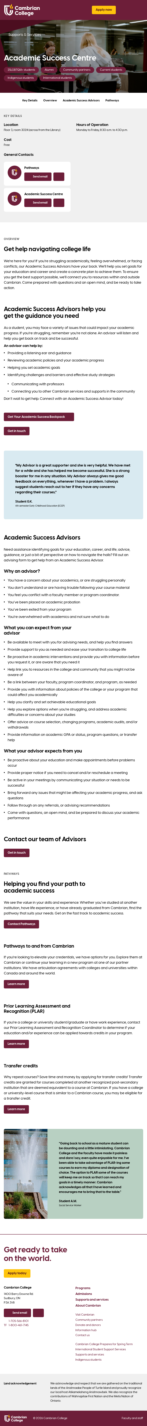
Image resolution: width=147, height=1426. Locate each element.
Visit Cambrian (84, 1314)
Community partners (89, 1320)
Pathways (112, 100)
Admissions (83, 1294)
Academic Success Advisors (81, 100)
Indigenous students (88, 1359)
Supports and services (92, 1299)
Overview (50, 100)
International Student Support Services (100, 1349)
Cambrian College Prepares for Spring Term (104, 1344)
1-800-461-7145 (16, 1325)
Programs (82, 1288)
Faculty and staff (132, 1418)
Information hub (85, 1330)
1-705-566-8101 (16, 1321)
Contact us (82, 1335)
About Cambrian (88, 1305)
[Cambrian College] (22, 10)
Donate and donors (88, 1325)
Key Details (30, 100)
